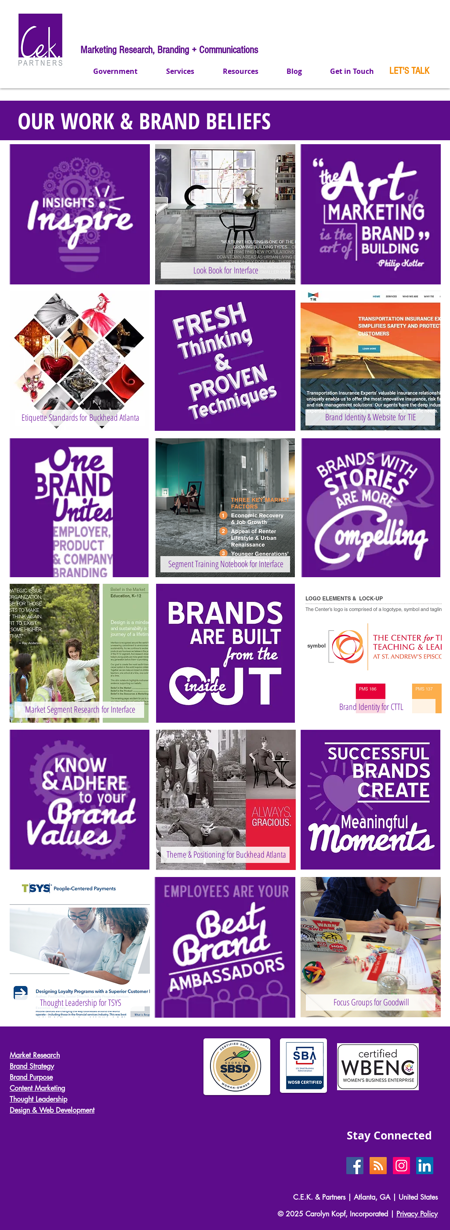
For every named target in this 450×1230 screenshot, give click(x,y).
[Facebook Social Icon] (354, 1165)
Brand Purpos (29, 1077)
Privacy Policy (417, 1214)
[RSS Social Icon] (378, 1165)
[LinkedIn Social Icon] (424, 1165)
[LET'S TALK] (409, 71)
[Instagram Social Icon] (401, 1165)
